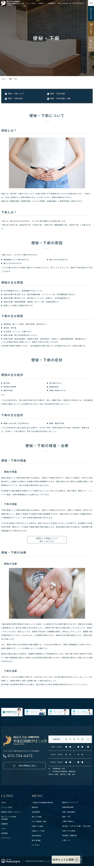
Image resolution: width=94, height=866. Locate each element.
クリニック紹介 (7, 807)
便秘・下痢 (66, 816)
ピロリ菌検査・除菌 (39, 821)
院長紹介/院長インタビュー (11, 812)
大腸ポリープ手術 (38, 831)
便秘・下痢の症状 (15, 98)
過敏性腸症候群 (68, 807)
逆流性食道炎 (37, 836)
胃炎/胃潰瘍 (36, 840)
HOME (3, 79)
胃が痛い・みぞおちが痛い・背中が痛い (77, 826)
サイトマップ (6, 838)
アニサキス (36, 845)
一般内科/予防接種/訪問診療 (42, 802)
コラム (3, 828)
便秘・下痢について (16, 93)
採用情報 (4, 819)
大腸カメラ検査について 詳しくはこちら (46, 540)
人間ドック (66, 840)
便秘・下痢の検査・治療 (60, 98)
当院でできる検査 (68, 831)
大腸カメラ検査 (37, 826)
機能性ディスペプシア (70, 802)
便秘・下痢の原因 (57, 93)
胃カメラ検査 (37, 817)
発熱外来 (35, 807)
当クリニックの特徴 (8, 817)
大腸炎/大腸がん (68, 821)
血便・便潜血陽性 (68, 812)
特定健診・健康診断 (69, 835)
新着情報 (4, 824)
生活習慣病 (36, 812)
